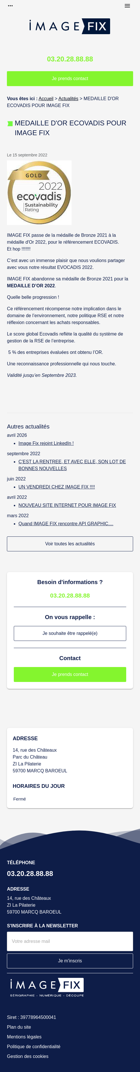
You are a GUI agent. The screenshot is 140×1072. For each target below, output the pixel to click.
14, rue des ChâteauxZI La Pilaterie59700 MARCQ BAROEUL (34, 905)
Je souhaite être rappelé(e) (70, 633)
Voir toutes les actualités (70, 543)
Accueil (46, 98)
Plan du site (19, 1027)
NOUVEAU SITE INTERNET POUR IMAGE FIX (67, 505)
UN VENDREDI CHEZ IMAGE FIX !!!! (56, 486)
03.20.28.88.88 (70, 59)
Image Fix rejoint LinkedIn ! (46, 443)
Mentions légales (24, 1036)
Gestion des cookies (27, 1056)
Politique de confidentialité (33, 1046)
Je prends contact (70, 78)
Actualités (68, 98)
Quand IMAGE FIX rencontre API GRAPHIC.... (65, 523)
